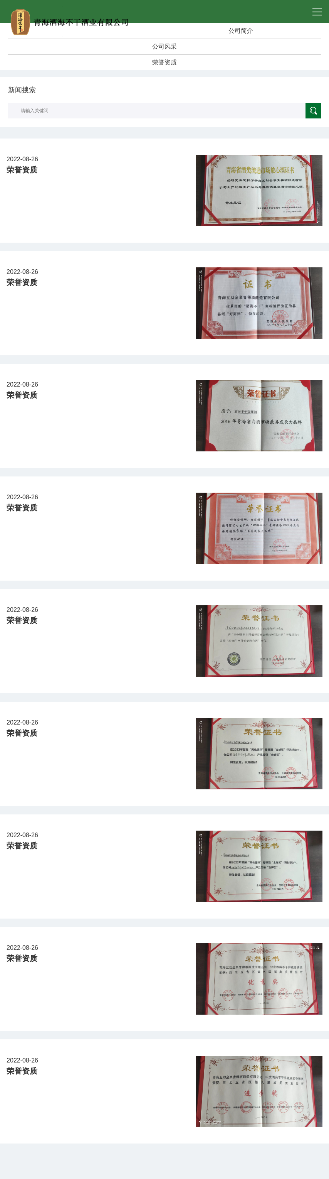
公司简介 (240, 30)
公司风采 (164, 46)
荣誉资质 (164, 62)
